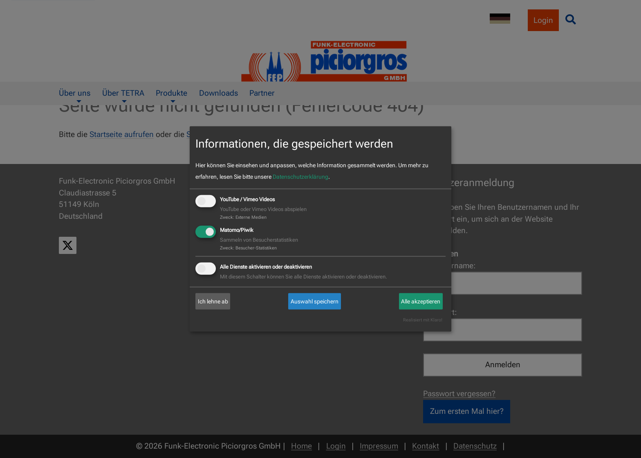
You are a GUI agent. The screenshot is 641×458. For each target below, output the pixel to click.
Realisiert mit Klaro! (422, 320)
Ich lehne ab (213, 301)
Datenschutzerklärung (300, 176)
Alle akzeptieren (420, 301)
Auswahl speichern (314, 301)
